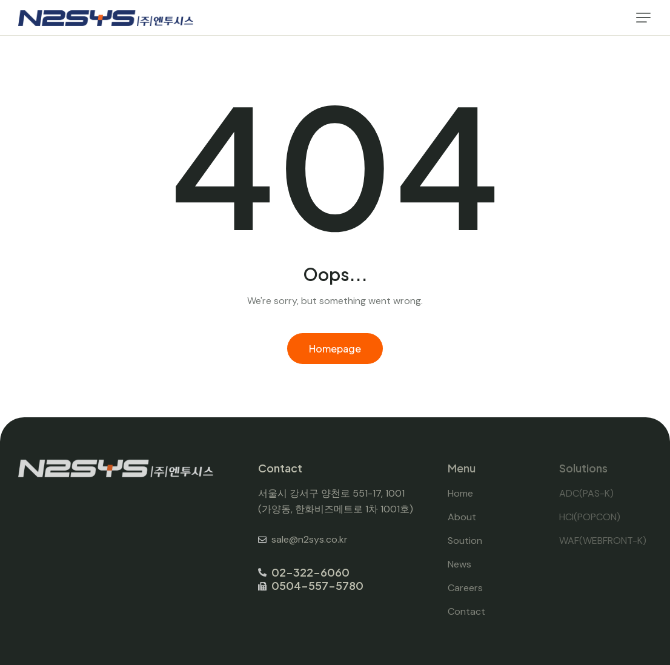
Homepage (335, 348)
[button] (643, 17)
